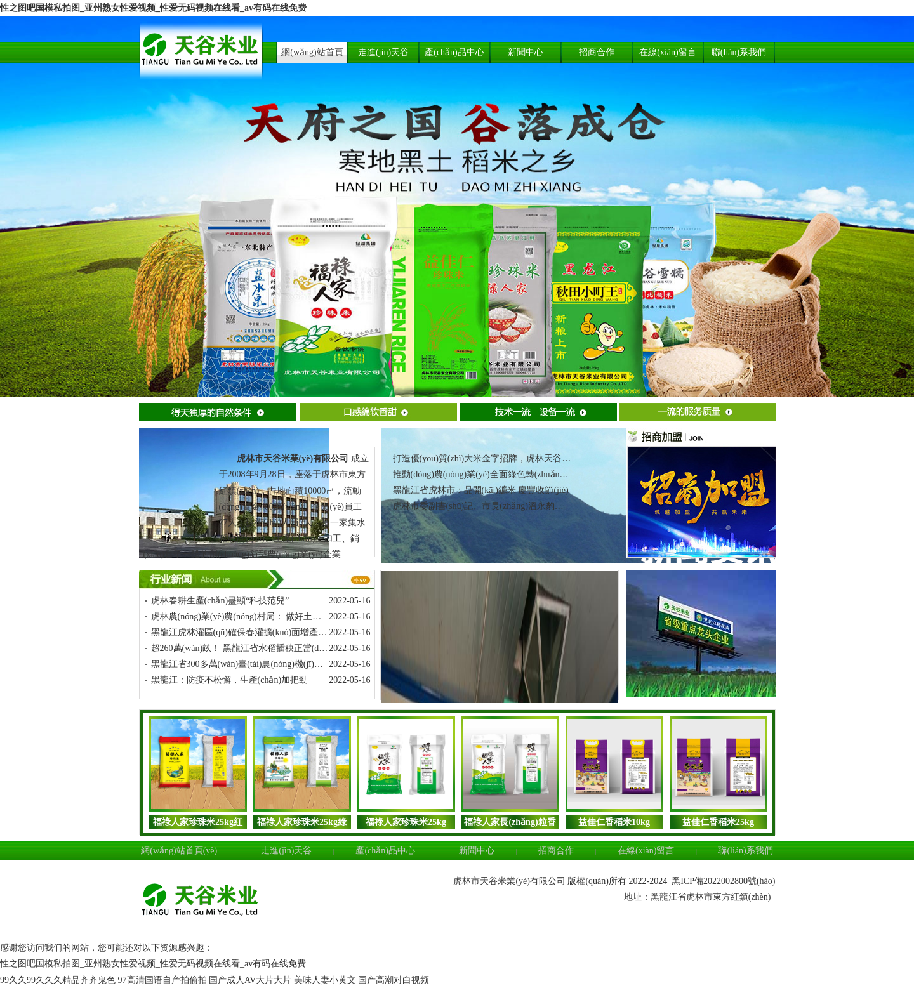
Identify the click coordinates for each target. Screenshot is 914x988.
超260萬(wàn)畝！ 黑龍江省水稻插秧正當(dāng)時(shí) (255, 648)
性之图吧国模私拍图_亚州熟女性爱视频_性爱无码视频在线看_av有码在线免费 (153, 8)
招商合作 (556, 850)
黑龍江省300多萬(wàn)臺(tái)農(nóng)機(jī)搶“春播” (250, 664)
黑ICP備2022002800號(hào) (723, 881)
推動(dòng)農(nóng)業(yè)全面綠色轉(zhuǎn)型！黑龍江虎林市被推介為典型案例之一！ (562, 474)
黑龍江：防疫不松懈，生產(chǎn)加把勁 (229, 680)
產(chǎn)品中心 (385, 850)
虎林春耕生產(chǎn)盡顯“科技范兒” (220, 600)
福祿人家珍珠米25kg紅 (197, 822)
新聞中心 (476, 850)
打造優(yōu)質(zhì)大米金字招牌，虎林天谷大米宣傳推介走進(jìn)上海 (529, 458)
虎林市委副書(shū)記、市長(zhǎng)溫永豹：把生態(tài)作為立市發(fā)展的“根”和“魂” (558, 506)
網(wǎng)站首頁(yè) (179, 850)
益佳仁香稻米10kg (614, 822)
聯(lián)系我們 (745, 850)
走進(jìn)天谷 (286, 850)
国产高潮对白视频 (393, 980)
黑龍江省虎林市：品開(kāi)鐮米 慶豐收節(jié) (481, 490)
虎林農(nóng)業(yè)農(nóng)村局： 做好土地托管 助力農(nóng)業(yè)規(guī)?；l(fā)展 (316, 616)
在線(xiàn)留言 (646, 850)
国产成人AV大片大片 (250, 980)
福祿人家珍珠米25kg (406, 822)
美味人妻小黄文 (325, 980)
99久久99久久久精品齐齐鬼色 (58, 980)
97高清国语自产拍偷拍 (162, 980)
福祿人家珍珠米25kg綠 (302, 822)
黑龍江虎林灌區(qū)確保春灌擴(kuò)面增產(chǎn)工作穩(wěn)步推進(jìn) (291, 632)
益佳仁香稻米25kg (718, 822)
